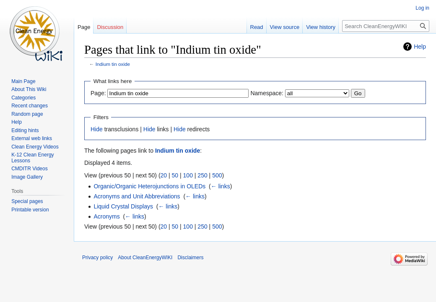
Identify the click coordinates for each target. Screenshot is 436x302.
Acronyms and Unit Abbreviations (136, 196)
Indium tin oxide (113, 64)
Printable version (30, 210)
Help (420, 46)
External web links (31, 138)
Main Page (23, 81)
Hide (97, 129)
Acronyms (106, 216)
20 (164, 175)
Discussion (110, 27)
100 (188, 175)
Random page (27, 114)
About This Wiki (28, 89)
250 (202, 175)
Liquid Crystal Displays (123, 206)
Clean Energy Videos (35, 147)
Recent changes (29, 106)
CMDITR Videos (29, 169)
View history (320, 27)
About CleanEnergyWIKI (145, 257)
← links (220, 186)
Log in (422, 8)
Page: (98, 93)
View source (285, 27)
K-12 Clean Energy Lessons (32, 158)
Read (256, 27)
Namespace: (266, 93)
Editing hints (25, 130)
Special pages (27, 201)
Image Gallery (27, 177)
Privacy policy (97, 257)
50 (175, 175)
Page (84, 27)
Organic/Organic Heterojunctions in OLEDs (149, 186)
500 (217, 175)
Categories (23, 98)
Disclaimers (190, 257)
